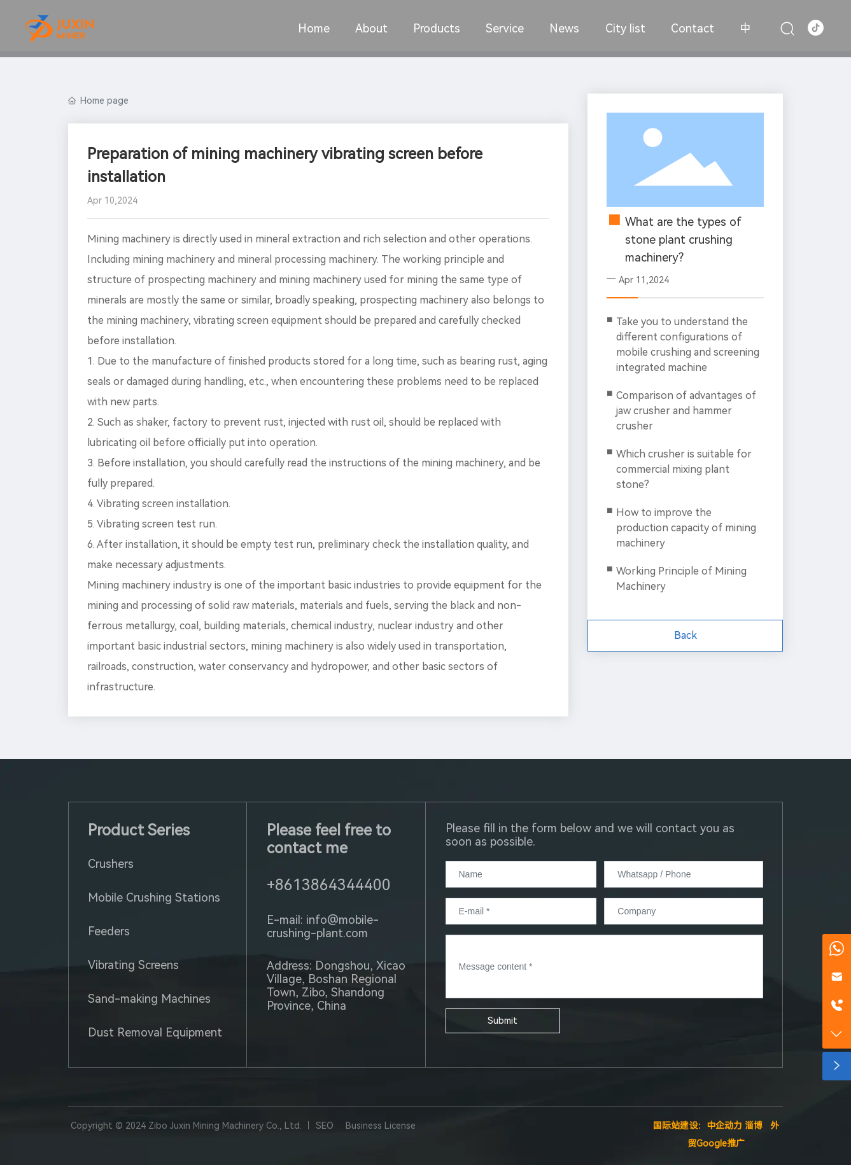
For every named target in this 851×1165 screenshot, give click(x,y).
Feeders (109, 931)
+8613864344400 (329, 885)
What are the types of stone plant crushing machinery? (683, 239)
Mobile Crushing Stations (154, 897)
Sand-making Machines (149, 998)
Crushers (111, 863)
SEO (325, 1125)
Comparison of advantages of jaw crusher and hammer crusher (686, 410)
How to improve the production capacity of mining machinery (686, 527)
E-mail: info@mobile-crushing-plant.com (323, 926)
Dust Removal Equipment (155, 1032)
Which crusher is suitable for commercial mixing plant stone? (684, 469)
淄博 (754, 1125)
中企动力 (724, 1125)
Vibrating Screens (133, 965)
